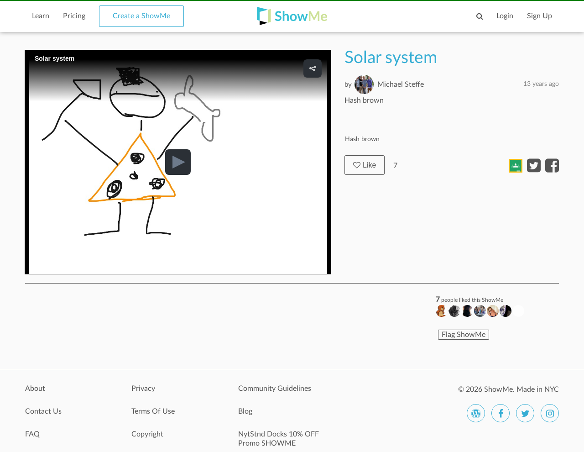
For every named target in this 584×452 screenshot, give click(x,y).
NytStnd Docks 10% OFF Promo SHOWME (278, 439)
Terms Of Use (153, 411)
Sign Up (539, 16)
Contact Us (43, 411)
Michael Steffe (400, 84)
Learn (40, 16)
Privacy (143, 388)
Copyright (147, 434)
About (35, 388)
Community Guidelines (274, 388)
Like (364, 165)
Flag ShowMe (463, 334)
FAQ (32, 434)
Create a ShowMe (141, 16)
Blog (245, 411)
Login (504, 16)
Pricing (74, 16)
